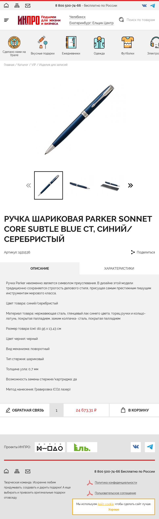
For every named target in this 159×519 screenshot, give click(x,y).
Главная (9, 64)
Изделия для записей (53, 64)
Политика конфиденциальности (116, 482)
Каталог (23, 64)
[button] (130, 185)
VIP (33, 64)
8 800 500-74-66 (68, 5)
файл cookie (106, 504)
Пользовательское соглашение (115, 493)
